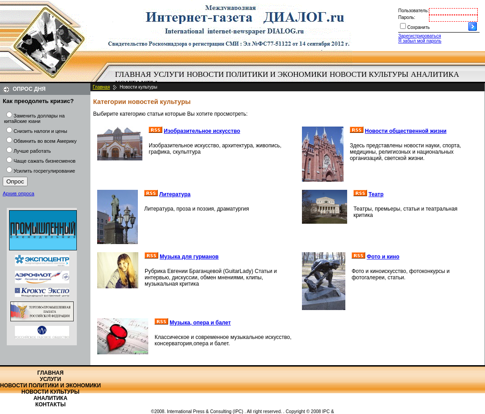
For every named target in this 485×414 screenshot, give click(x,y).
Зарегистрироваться (419, 35)
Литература (174, 194)
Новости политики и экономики (257, 74)
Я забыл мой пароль (419, 40)
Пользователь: (413, 10)
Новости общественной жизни (406, 131)
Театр (375, 194)
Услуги (168, 74)
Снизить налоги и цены (40, 131)
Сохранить (418, 27)
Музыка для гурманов (189, 257)
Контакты (50, 404)
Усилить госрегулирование (44, 171)
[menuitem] (133, 74)
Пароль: (406, 17)
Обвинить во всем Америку (45, 141)
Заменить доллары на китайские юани (34, 118)
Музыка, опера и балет (200, 323)
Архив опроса (18, 193)
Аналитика (435, 74)
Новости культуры (369, 74)
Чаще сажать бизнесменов (44, 161)
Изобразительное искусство (202, 131)
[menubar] (289, 79)
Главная (133, 74)
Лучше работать (32, 151)
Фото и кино (383, 257)
